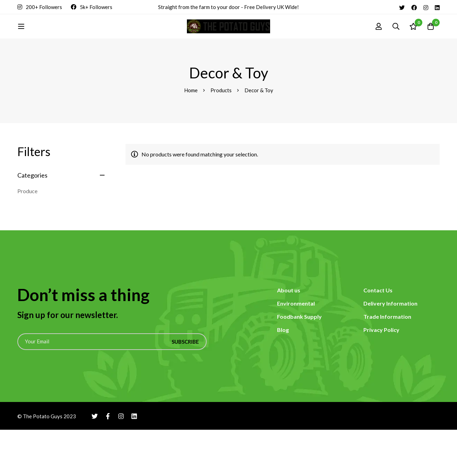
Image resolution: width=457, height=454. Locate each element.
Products (221, 114)
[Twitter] (401, 7)
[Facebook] (414, 7)
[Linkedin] (437, 7)
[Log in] (378, 38)
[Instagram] (426, 7)
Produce (27, 215)
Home (191, 114)
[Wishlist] (413, 38)
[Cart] (430, 38)
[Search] (396, 38)
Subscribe (185, 366)
